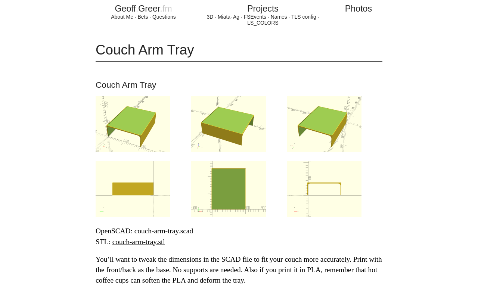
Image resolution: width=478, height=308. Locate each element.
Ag (236, 17)
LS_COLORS (263, 23)
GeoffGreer (143, 8)
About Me (122, 17)
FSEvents (255, 17)
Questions (164, 17)
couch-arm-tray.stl (138, 242)
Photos (358, 8)
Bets (143, 17)
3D (210, 17)
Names (279, 17)
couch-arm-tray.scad (163, 231)
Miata (224, 17)
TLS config (303, 17)
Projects (263, 8)
